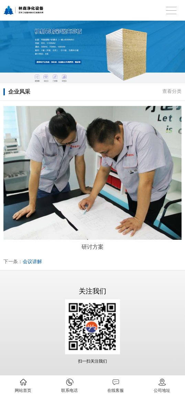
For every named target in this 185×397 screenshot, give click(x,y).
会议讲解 (32, 261)
